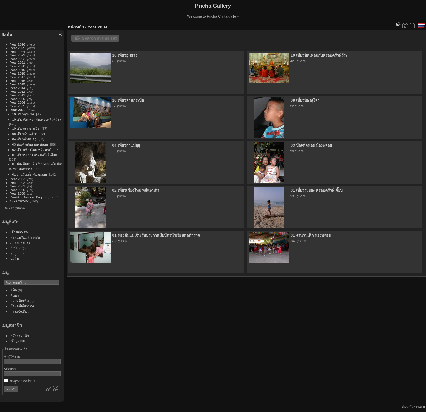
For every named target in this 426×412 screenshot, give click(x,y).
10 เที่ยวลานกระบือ (25, 128)
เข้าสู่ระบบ (17, 341)
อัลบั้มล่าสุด (18, 248)
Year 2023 (17, 55)
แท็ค (13, 290)
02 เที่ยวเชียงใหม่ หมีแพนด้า (33, 149)
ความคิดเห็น (19, 301)
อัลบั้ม (6, 34)
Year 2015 (17, 84)
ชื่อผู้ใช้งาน (12, 356)
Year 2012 (17, 91)
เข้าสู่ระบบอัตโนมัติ (20, 381)
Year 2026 (17, 44)
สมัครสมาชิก (19, 335)
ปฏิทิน (14, 258)
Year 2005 (17, 106)
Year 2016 (17, 80)
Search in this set (99, 38)
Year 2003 (17, 179)
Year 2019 (17, 70)
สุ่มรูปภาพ (17, 253)
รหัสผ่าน (10, 369)
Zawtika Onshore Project (28, 197)
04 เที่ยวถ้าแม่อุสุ (24, 139)
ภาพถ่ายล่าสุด (20, 242)
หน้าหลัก (76, 27)
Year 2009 (17, 99)
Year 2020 (17, 66)
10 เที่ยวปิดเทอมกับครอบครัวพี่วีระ (36, 119)
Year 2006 (17, 102)
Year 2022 (17, 59)
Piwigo (420, 406)
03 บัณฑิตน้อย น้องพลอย (30, 144)
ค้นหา (14, 295)
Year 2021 (17, 62)
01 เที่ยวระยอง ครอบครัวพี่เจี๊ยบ (34, 155)
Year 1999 (17, 193)
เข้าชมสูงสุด (19, 232)
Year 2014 (17, 88)
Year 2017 (17, 77)
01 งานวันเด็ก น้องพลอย (29, 174)
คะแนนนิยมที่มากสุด (25, 237)
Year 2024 (17, 51)
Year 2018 (17, 73)
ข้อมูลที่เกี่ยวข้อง (22, 306)
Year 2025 (17, 48)
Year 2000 (17, 190)
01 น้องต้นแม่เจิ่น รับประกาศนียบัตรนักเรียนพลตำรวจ (156, 235)
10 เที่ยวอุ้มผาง (23, 114)
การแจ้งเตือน (19, 311)
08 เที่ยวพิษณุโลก (24, 133)
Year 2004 (17, 109)
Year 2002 (17, 182)
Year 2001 (17, 186)
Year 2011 (17, 95)
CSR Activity (19, 201)
